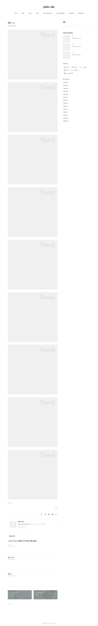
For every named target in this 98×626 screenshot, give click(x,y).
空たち (10, 574)
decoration (71, 13)
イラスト (82, 67)
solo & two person (48, 13)
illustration (81, 13)
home (16, 13)
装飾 (66, 70)
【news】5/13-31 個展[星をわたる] (80, 36)
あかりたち (11, 557)
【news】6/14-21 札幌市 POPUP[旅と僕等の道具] (22, 541)
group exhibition (60, 13)
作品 (74, 67)
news (23, 13)
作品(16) (9, 502)
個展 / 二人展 (68, 73)
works (37, 13)
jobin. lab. (49, 6)
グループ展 (74, 70)
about (30, 13)
